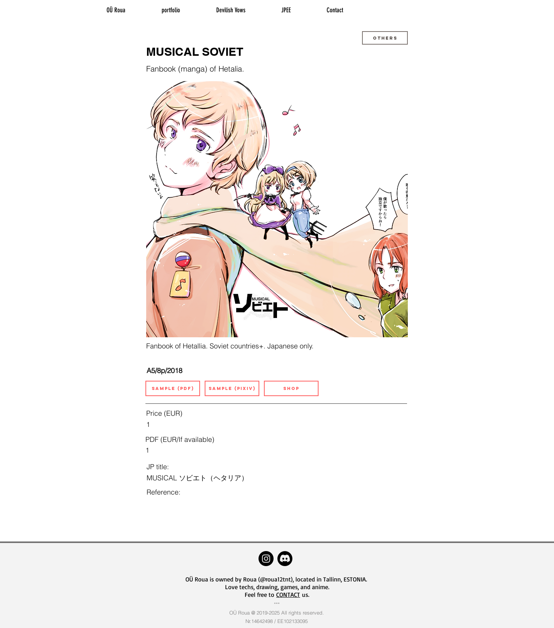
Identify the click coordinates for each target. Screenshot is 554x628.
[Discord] (284, 558)
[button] (385, 38)
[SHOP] (291, 388)
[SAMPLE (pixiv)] (232, 388)
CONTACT (288, 594)
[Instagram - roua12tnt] (266, 558)
